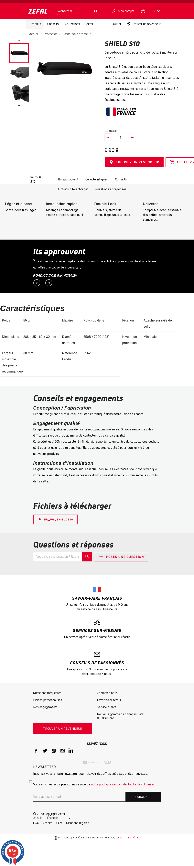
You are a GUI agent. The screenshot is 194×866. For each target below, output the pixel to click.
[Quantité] (120, 137)
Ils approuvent (68, 179)
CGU (36, 822)
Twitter (45, 750)
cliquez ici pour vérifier (128, 837)
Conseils (121, 179)
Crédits (47, 822)
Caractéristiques (96, 179)
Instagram (62, 750)
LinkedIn (71, 750)
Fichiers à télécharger (73, 188)
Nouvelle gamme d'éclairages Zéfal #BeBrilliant (121, 715)
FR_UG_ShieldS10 (57, 519)
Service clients (106, 706)
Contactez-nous (107, 692)
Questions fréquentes (47, 692)
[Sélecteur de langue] (156, 11)
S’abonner (143, 796)
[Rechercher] (78, 11)
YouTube (54, 750)
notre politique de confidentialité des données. (123, 783)
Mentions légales (77, 822)
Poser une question (122, 556)
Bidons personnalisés (47, 699)
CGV (59, 822)
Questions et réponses (111, 188)
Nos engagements (45, 706)
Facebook (36, 750)
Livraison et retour (109, 699)
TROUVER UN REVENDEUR (134, 162)
